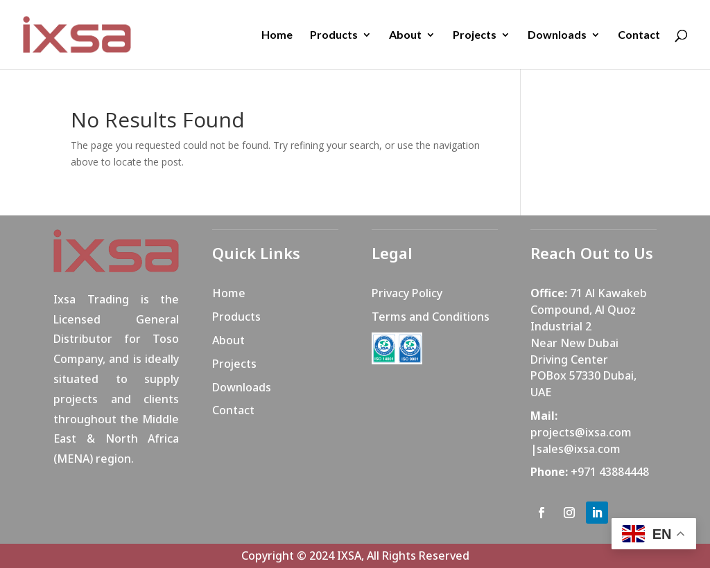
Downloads (557, 35)
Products (334, 35)
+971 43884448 (610, 471)
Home (277, 35)
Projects (474, 35)
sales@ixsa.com (579, 448)
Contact (639, 35)
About (405, 35)
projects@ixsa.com (581, 432)
